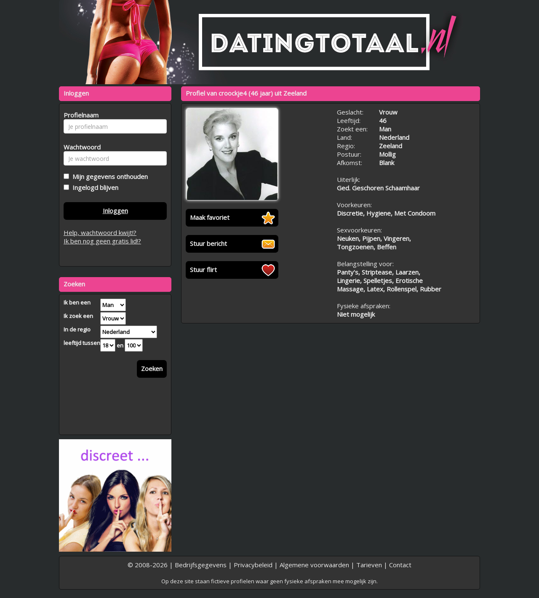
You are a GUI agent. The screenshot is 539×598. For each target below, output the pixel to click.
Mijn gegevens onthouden (108, 176)
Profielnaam (80, 115)
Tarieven (369, 565)
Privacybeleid (253, 565)
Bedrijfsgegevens (201, 565)
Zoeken (152, 368)
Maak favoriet (209, 217)
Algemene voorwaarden (314, 565)
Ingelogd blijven (93, 187)
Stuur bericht (208, 243)
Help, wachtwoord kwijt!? (100, 232)
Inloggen (115, 210)
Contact (400, 565)
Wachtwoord (80, 147)
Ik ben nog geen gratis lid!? (102, 241)
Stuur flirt (203, 269)
